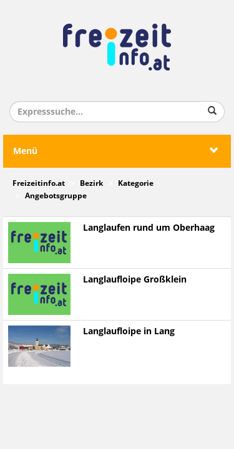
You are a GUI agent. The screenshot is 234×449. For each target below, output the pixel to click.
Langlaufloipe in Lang (129, 331)
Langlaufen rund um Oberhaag (149, 228)
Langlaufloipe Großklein (135, 279)
